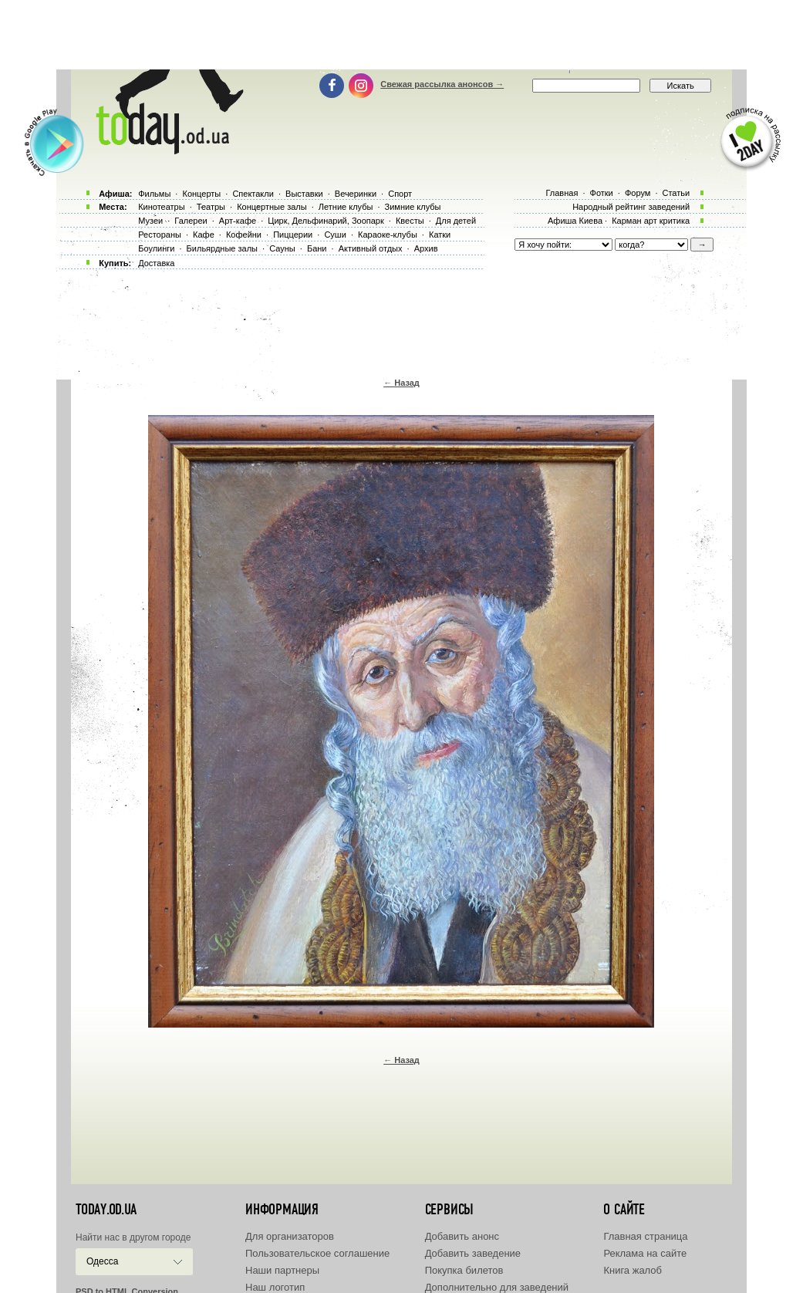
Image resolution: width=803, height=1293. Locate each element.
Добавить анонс (462, 1236)
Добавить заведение (473, 1253)
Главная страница (645, 1236)
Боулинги (156, 248)
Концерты (201, 193)
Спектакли (253, 193)
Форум (637, 192)
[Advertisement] (402, 34)
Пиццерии (292, 234)
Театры (211, 206)
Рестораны (159, 234)
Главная (561, 192)
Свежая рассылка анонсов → (442, 84)
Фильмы (154, 193)
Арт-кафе (237, 220)
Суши (335, 234)
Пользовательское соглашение (317, 1253)
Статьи (676, 192)
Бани (317, 248)
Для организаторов (289, 1236)
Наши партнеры (282, 1270)
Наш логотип (275, 1287)
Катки (439, 234)
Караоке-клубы (387, 234)
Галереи (190, 220)
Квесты (410, 220)
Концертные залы (271, 206)
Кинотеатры (161, 206)
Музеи (150, 220)
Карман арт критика (651, 220)
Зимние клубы (413, 206)
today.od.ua (106, 1209)
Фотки (601, 192)
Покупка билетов (464, 1270)
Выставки (304, 193)
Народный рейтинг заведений (631, 206)
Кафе (203, 234)
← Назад (401, 382)
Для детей (456, 220)
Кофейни (243, 234)
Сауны (282, 248)
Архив (426, 248)
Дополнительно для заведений (497, 1287)
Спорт (400, 193)
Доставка (156, 263)
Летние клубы (346, 206)
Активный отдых (371, 248)
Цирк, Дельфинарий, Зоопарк (325, 220)
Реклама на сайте (645, 1253)
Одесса (102, 1261)
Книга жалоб (632, 1270)
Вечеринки (355, 193)
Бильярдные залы (222, 248)
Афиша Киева (575, 220)
